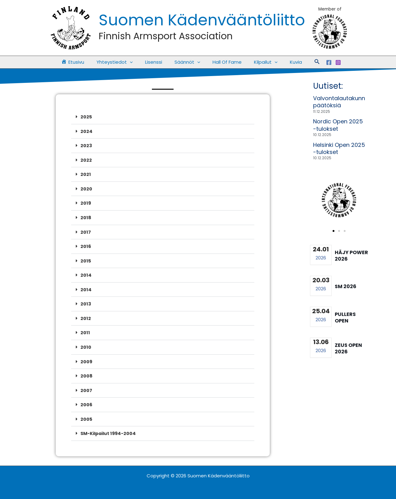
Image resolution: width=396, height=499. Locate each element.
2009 (86, 358)
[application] (136, 62)
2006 (86, 401)
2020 (86, 188)
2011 (85, 330)
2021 (85, 173)
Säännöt (187, 62)
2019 (85, 202)
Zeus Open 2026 (348, 348)
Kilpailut (259, 62)
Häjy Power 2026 (351, 255)
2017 (85, 230)
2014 (86, 273)
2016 (85, 244)
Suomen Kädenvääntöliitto (202, 20)
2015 (85, 259)
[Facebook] (318, 62)
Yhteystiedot (121, 62)
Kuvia (287, 62)
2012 (85, 316)
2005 (86, 415)
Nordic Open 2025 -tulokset (338, 124)
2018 (85, 216)
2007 (86, 387)
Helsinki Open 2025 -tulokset (339, 148)
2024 (86, 131)
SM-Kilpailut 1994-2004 (110, 429)
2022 (86, 159)
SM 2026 (345, 286)
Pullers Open (345, 317)
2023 (86, 145)
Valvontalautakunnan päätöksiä (342, 101)
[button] (306, 62)
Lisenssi (156, 62)
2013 (85, 301)
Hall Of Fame (224, 62)
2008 (86, 372)
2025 (86, 116)
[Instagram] (327, 62)
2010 (85, 344)
